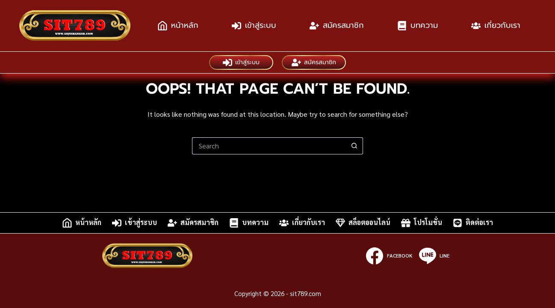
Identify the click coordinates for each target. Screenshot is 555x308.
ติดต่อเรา (473, 223)
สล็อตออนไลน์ (363, 223)
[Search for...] (269, 145)
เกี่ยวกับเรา (495, 25)
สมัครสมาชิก (337, 25)
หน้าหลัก (178, 25)
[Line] (434, 255)
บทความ (417, 25)
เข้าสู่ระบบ (254, 25)
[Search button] (354, 145)
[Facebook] (389, 255)
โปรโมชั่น (421, 223)
